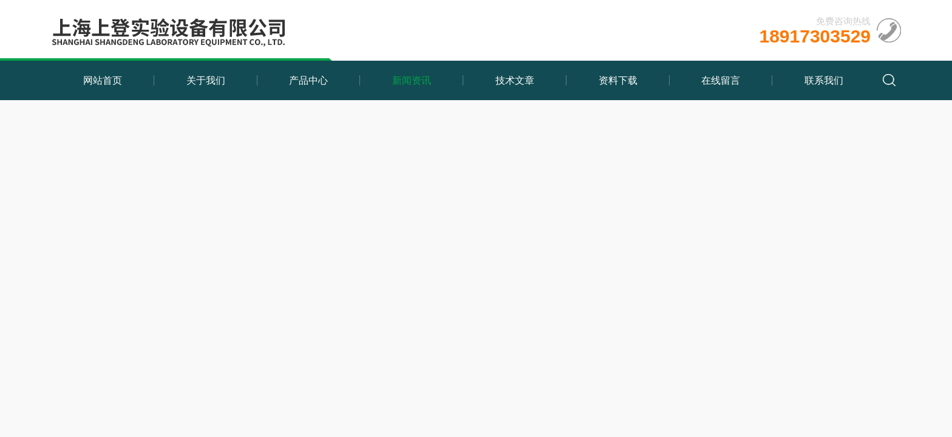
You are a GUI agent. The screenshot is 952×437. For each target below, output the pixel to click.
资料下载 (618, 80)
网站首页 (102, 80)
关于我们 (205, 80)
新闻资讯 (411, 80)
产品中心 (308, 80)
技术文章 (514, 80)
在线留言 (720, 80)
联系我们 (823, 80)
